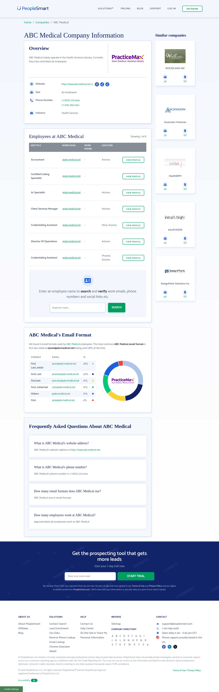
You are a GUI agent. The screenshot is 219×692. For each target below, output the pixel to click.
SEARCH (117, 307)
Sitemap (116, 624)
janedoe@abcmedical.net (65, 374)
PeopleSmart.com (81, 590)
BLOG (140, 9)
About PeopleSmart (29, 624)
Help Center (87, 628)
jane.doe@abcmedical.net (65, 381)
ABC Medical (73, 344)
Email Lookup (57, 642)
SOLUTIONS (105, 9)
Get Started (192, 9)
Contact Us (86, 624)
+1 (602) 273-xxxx (71, 100)
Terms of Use (138, 586)
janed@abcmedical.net (64, 364)
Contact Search (57, 624)
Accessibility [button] (27, 680)
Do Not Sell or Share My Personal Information (93, 635)
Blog (20, 633)
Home (27, 22)
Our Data (54, 633)
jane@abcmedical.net (63, 400)
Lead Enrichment (59, 628)
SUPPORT (155, 9)
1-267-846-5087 (167, 628)
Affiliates (23, 628)
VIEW (133, 160)
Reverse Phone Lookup (62, 637)
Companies (42, 22)
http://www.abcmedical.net (76, 84)
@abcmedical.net (71, 160)
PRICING (126, 9)
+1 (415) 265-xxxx (70, 105)
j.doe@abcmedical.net (63, 387)
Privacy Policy (155, 586)
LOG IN (172, 9)
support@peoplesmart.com (174, 624)
